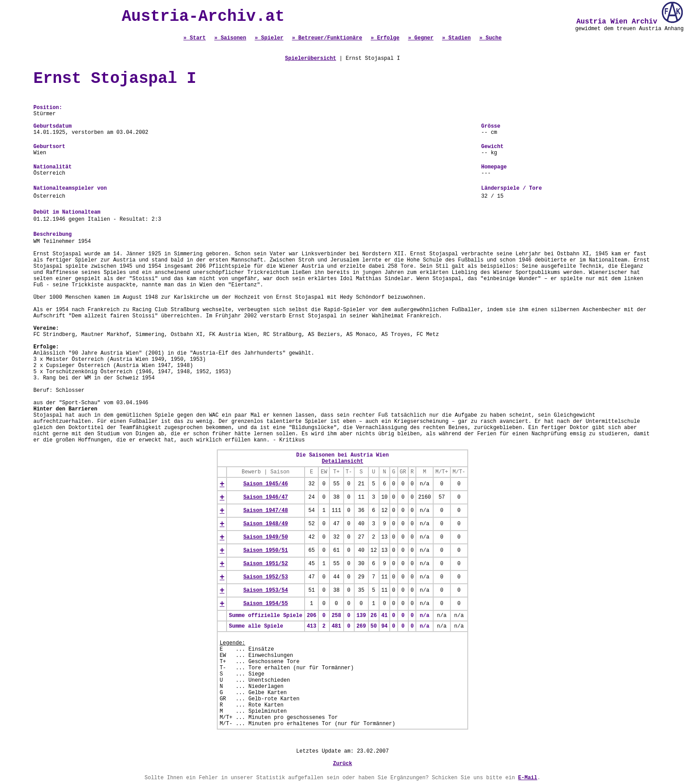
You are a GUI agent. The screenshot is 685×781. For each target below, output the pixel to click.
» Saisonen (230, 38)
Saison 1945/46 (265, 484)
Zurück (342, 764)
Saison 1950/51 (265, 550)
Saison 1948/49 (265, 524)
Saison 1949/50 (265, 537)
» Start (195, 38)
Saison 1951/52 (265, 564)
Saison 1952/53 (265, 577)
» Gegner (421, 38)
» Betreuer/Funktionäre (327, 38)
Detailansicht (343, 461)
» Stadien (456, 38)
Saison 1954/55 (265, 604)
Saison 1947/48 (265, 511)
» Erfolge (385, 38)
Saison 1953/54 (265, 590)
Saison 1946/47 (265, 497)
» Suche (490, 38)
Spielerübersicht (310, 58)
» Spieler (268, 38)
